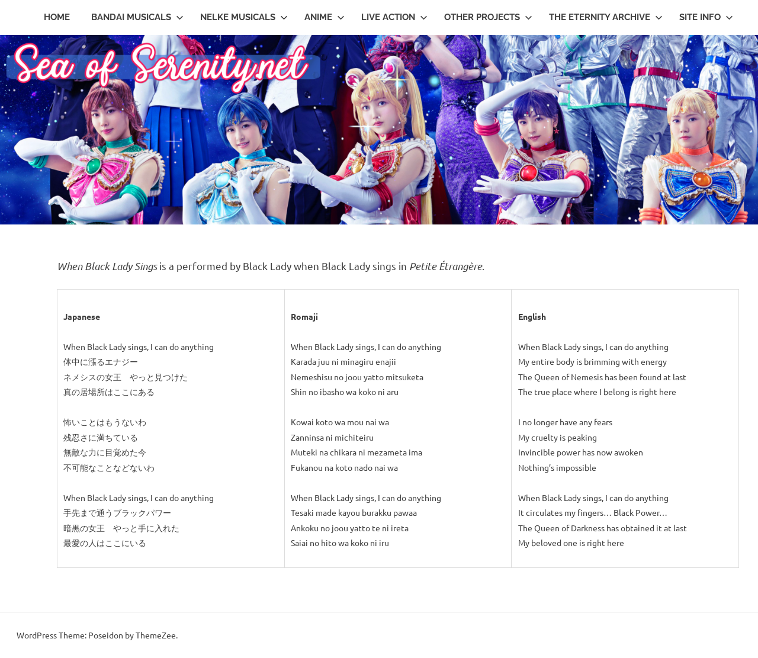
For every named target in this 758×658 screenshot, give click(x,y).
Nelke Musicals (244, 17)
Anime (324, 17)
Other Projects (488, 17)
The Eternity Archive (606, 17)
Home (57, 17)
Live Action (394, 17)
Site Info (706, 17)
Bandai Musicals (137, 17)
